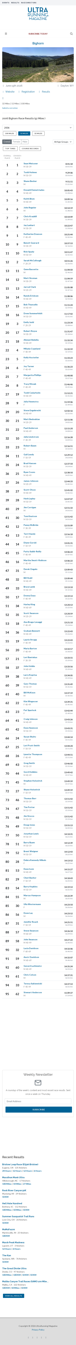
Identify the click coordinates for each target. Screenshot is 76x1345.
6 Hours (38, 1171)
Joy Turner (29, 366)
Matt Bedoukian (32, 419)
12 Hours (17, 1171)
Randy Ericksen (31, 295)
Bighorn (38, 43)
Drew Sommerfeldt (33, 313)
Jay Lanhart (29, 225)
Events (5, 3)
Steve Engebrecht (32, 410)
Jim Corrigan (30, 507)
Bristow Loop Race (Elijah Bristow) (20, 1164)
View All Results (13, 1296)
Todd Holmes (30, 172)
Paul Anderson (31, 428)
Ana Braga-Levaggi (33, 622)
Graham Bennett (32, 631)
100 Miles (9, 133)
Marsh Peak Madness (13, 1242)
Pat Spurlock (30, 710)
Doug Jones (29, 825)
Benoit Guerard (31, 243)
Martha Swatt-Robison (35, 560)
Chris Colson (30, 974)
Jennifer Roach (31, 922)
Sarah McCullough (32, 260)
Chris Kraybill (30, 216)
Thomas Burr (30, 798)
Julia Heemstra (31, 401)
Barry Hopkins (31, 886)
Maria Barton (30, 648)
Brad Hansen (30, 463)
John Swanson (30, 939)
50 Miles (17, 1210)
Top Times (10, 148)
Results (15, 3)
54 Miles (17, 1184)
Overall (7, 141)
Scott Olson (30, 489)
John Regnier (30, 207)
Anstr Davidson (31, 957)
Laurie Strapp (30, 639)
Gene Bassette (31, 269)
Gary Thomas (30, 683)
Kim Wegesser (31, 701)
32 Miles (38, 133)
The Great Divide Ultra (14, 1268)
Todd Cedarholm (32, 392)
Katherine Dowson (33, 234)
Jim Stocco (29, 816)
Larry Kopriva (30, 675)
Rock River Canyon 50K (14, 1190)
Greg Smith (29, 763)
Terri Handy (29, 534)
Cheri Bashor (30, 877)
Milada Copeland (32, 348)
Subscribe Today (38, 33)
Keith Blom (29, 198)
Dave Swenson (31, 728)
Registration (26, 91)
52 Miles (24, 133)
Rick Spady (29, 251)
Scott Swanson (31, 613)
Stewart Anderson (33, 992)
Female (16, 141)
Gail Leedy (29, 454)
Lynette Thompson (33, 754)
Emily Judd (29, 322)
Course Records (30, 148)
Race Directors (28, 3)
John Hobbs (29, 666)
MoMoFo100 (8, 1229)
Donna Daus (30, 595)
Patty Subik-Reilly (32, 551)
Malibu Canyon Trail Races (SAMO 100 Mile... (25, 1281)
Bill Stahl (28, 578)
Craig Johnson (31, 719)
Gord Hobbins (30, 772)
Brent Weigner (31, 851)
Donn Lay (28, 913)
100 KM (6, 1236)
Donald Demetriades (34, 190)
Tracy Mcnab (30, 384)
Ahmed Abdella (31, 340)
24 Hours (6, 1171)
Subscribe (39, 1109)
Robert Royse (30, 331)
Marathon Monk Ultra (13, 1177)
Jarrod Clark (30, 287)
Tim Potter (29, 807)
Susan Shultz (30, 736)
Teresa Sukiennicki (33, 983)
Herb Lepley (29, 498)
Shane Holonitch (32, 789)
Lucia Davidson (31, 948)
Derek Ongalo (30, 569)
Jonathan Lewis (31, 833)
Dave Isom (29, 869)
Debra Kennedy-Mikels (35, 860)
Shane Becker (30, 181)
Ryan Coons (29, 472)
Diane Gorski (30, 542)
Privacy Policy (38, 1329)
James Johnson (31, 481)
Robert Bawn (30, 445)
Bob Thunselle (31, 304)
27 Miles (27, 1184)
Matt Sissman (30, 278)
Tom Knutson (30, 516)
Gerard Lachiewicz (33, 966)
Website (8, 91)
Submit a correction (10, 108)
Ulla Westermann (32, 904)
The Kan (6, 1255)
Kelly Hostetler (31, 357)
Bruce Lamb (29, 586)
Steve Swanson (31, 930)
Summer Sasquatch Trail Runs (18, 1216)
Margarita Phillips (32, 375)
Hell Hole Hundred (12, 1203)
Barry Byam (29, 842)
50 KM (5, 1197)
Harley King (29, 604)
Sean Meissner (31, 163)
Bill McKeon (29, 692)
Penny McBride (31, 525)
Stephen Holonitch (33, 780)
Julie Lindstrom (31, 437)
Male (25, 141)
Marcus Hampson (32, 895)
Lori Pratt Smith (32, 745)
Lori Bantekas (30, 657)
